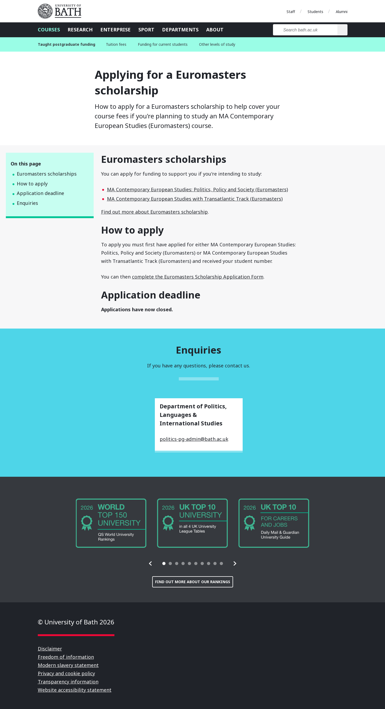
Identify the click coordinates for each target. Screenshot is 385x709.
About (214, 29)
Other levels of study (217, 44)
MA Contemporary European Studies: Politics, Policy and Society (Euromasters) (197, 189)
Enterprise (115, 29)
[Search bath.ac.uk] (305, 29)
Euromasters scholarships (47, 174)
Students (315, 11)
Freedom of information (66, 657)
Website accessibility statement (74, 690)
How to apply (32, 183)
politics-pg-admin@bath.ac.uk (194, 439)
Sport (146, 29)
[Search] (342, 29)
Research (80, 29)
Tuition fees (116, 44)
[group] (111, 523)
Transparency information (68, 681)
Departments (180, 29)
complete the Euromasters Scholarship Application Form (197, 276)
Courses (49, 29)
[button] (150, 563)
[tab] (163, 563)
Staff (291, 11)
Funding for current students (163, 44)
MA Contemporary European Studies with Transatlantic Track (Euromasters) (195, 199)
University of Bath (62, 11)
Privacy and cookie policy (66, 673)
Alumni (341, 11)
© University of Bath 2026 (76, 621)
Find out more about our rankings (192, 581)
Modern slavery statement (68, 665)
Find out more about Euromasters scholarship (154, 212)
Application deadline (40, 193)
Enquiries (27, 203)
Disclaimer (50, 648)
